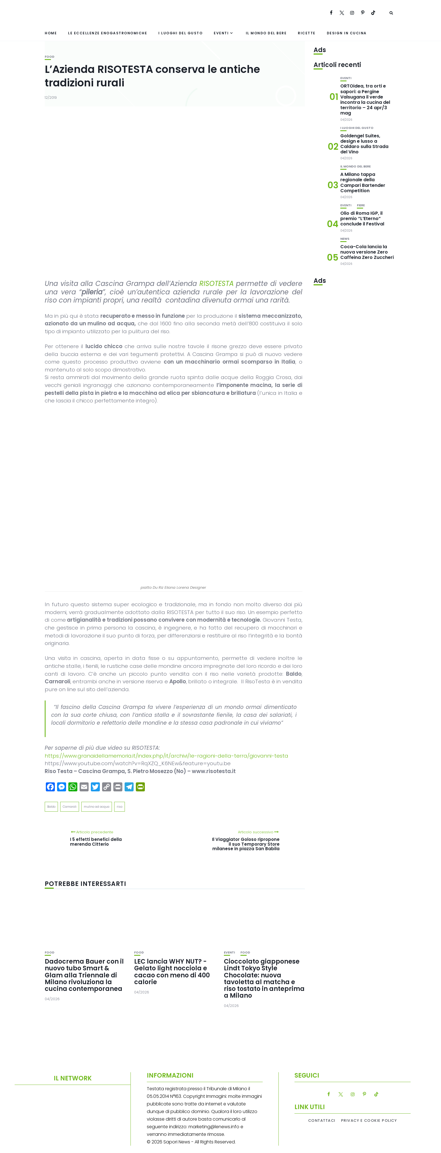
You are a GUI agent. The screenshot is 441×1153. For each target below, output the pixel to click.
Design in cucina (347, 33)
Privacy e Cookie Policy (369, 1121)
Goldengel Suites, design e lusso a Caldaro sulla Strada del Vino (364, 144)
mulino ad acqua (96, 806)
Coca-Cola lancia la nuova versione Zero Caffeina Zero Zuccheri (367, 252)
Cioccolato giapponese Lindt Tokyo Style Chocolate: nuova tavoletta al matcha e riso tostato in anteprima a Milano (264, 978)
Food (49, 56)
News (344, 238)
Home (51, 33)
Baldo (51, 806)
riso (119, 806)
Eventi (221, 33)
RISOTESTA (216, 283)
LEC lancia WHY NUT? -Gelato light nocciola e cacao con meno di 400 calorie (172, 971)
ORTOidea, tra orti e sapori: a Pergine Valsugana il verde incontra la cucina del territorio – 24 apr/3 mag (365, 99)
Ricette (307, 33)
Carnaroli (69, 806)
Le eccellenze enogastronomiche (107, 33)
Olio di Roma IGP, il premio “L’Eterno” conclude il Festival (362, 218)
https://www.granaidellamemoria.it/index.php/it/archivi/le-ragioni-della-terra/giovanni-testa (166, 756)
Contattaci (322, 1121)
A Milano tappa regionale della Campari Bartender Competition (362, 182)
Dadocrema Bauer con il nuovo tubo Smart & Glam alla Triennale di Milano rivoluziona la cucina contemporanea (84, 975)
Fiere (361, 205)
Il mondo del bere (266, 33)
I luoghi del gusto (180, 33)
